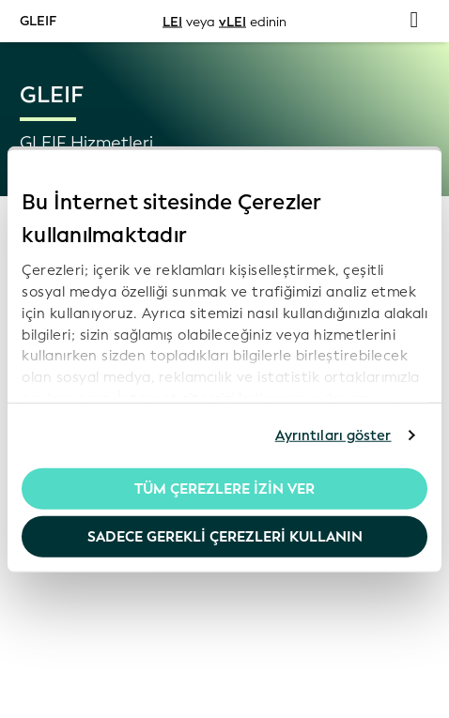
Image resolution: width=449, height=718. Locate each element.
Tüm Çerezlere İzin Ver (224, 488)
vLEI (232, 21)
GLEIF (38, 20)
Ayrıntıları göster (333, 435)
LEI (172, 21)
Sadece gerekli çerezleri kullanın (225, 536)
